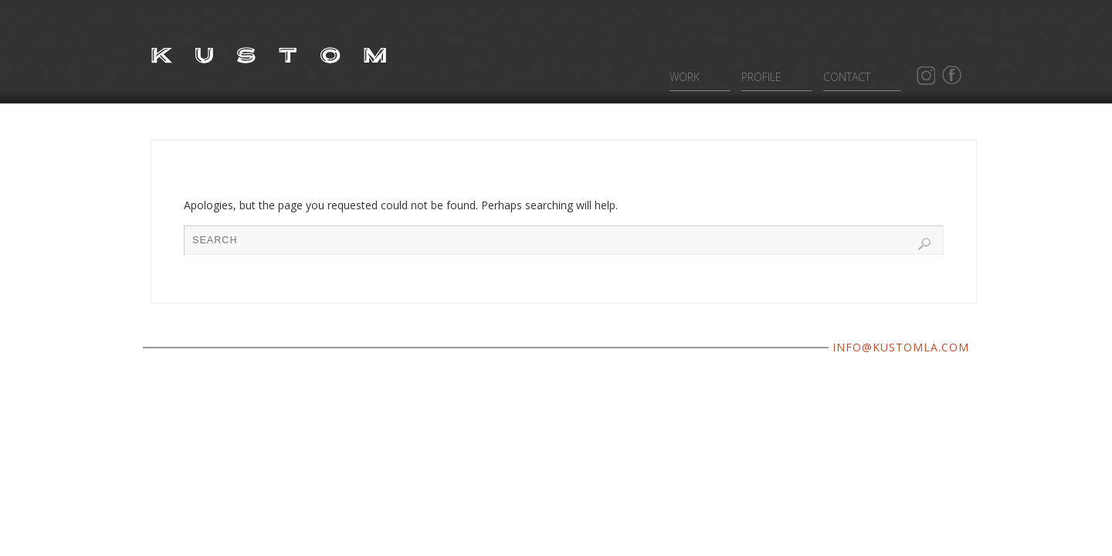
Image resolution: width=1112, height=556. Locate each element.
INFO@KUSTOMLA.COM (900, 347)
